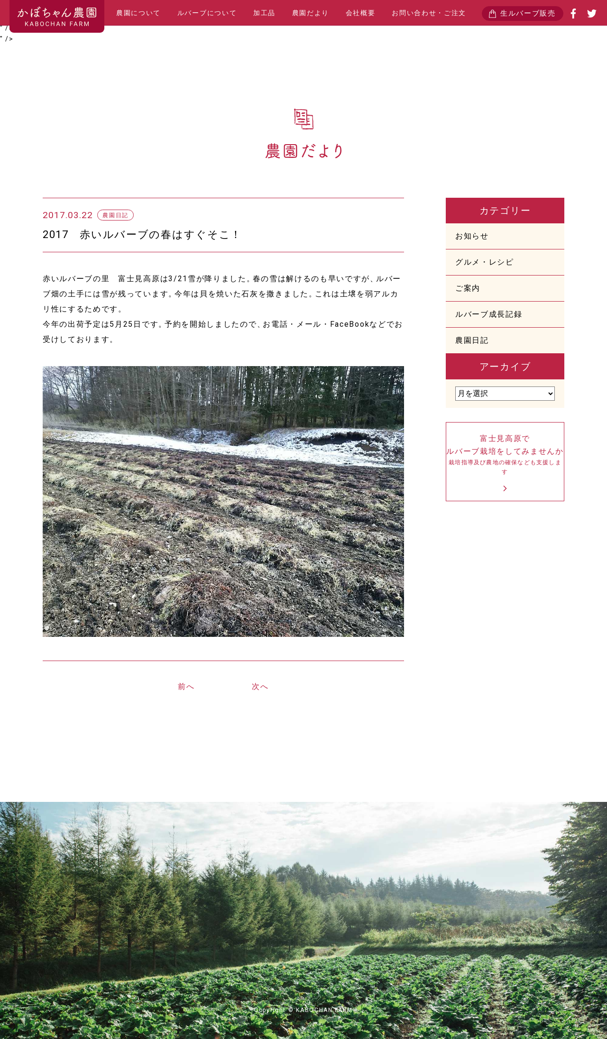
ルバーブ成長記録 (488, 314)
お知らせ (472, 235)
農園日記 (472, 340)
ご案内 (467, 288)
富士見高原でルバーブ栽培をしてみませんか (505, 455)
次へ (260, 686)
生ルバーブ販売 (528, 13)
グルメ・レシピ (484, 262)
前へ (186, 686)
